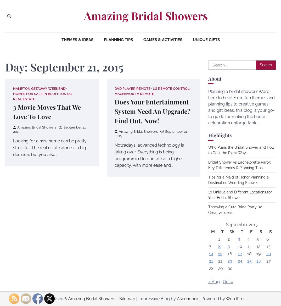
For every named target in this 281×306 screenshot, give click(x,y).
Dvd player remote (132, 89)
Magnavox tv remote (134, 94)
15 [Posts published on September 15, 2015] (220, 253)
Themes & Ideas (77, 39)
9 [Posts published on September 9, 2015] (229, 246)
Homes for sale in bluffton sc (42, 94)
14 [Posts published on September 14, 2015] (211, 253)
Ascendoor (187, 298)
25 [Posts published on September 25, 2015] (249, 261)
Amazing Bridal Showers (146, 15)
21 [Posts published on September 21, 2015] (211, 261)
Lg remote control (171, 89)
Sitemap (127, 298)
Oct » (228, 281)
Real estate (24, 99)
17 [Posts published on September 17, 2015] (240, 253)
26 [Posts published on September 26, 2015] (258, 261)
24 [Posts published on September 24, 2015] (240, 261)
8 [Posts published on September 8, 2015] (219, 246)
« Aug (214, 281)
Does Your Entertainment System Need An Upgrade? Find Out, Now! (152, 111)
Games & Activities (162, 39)
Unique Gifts (206, 39)
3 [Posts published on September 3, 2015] (239, 239)
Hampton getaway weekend (39, 89)
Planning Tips (118, 39)
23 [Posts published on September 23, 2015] (230, 261)
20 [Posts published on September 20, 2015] (268, 253)
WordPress (237, 298)
